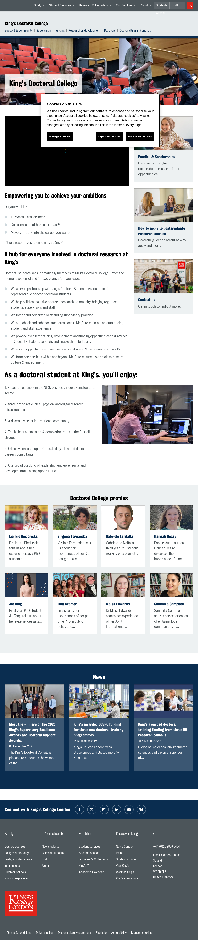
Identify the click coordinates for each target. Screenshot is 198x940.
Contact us (146, 300)
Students (161, 5)
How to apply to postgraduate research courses (161, 230)
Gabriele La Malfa (119, 536)
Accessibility (119, 932)
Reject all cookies (109, 136)
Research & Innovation (96, 6)
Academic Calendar (95, 873)
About (147, 6)
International (21, 866)
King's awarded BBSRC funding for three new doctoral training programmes (98, 729)
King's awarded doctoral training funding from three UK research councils (162, 729)
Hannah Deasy (165, 536)
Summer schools (21, 873)
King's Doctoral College (26, 23)
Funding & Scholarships (156, 156)
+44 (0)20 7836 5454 (166, 846)
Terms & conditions (19, 932)
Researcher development (84, 31)
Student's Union (132, 860)
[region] (100, 120)
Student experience (21, 879)
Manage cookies (141, 932)
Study (40, 6)
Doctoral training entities (135, 31)
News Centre (132, 847)
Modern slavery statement (74, 932)
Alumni (58, 866)
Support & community (18, 31)
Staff (175, 5)
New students (58, 847)
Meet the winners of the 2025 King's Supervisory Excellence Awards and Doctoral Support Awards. (32, 732)
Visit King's (132, 866)
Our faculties (127, 6)
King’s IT (95, 866)
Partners (110, 31)
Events (132, 853)
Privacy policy (44, 932)
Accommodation (95, 853)
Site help (101, 932)
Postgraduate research (21, 860)
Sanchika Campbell (169, 604)
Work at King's (132, 873)
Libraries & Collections (95, 860)
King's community (132, 879)
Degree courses (21, 847)
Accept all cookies (140, 136)
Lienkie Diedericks (23, 536)
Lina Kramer (67, 604)
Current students (58, 853)
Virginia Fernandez (72, 536)
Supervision (43, 31)
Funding (60, 31)
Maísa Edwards (118, 604)
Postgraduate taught (21, 853)
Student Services (63, 6)
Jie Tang (15, 604)
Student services (95, 847)
